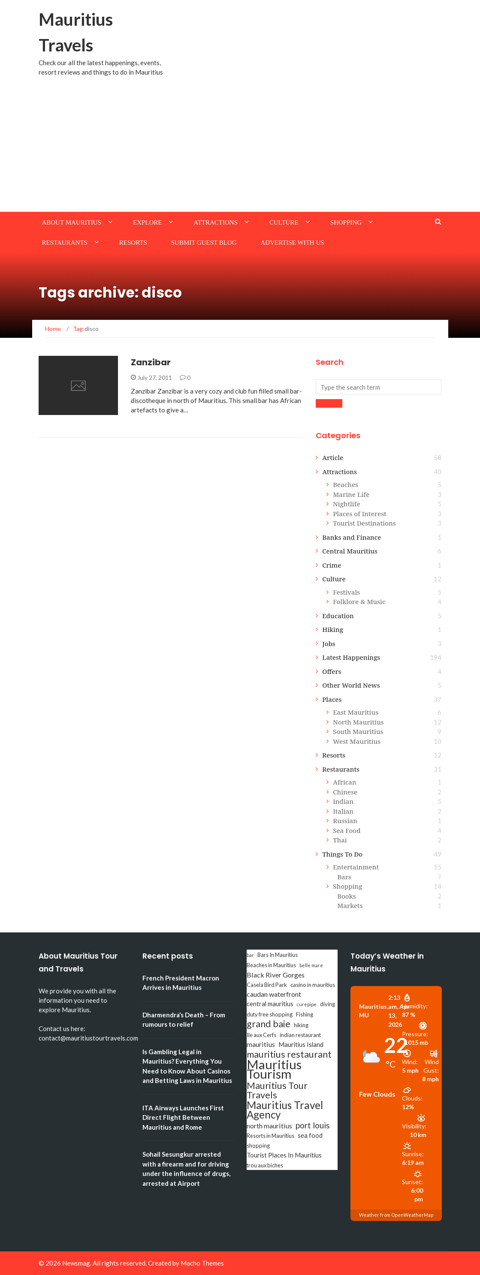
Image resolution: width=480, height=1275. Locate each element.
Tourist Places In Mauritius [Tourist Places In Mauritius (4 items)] (284, 1155)
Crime (331, 565)
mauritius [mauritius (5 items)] (261, 1044)
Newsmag (76, 1263)
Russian (345, 820)
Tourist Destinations (364, 523)
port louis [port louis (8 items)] (313, 1125)
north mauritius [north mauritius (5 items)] (269, 1126)
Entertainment (356, 867)
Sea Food (346, 830)
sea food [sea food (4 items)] (310, 1135)
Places (331, 699)
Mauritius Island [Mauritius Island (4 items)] (300, 1044)
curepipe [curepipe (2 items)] (307, 1004)
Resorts (133, 242)
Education (338, 615)
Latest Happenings (351, 657)
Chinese (345, 792)
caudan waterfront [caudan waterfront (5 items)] (274, 994)
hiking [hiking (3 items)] (301, 1025)
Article (332, 457)
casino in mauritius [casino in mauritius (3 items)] (312, 984)
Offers (331, 671)
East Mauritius (355, 712)
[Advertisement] (240, 147)
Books (346, 896)
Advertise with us (292, 242)
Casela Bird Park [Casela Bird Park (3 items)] (267, 984)
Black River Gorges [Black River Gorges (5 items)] (276, 975)
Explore (147, 222)
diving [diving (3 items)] (327, 1004)
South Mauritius (358, 731)
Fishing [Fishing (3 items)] (304, 1014)
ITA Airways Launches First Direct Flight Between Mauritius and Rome (183, 1117)
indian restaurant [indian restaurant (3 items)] (300, 1034)
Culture (284, 222)
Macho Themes (202, 1263)
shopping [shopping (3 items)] (258, 1145)
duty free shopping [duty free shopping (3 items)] (270, 1014)
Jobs (328, 643)
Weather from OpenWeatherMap (396, 1215)
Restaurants (65, 242)
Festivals (346, 592)
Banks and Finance (351, 537)
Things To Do (342, 854)
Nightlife (346, 503)
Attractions (215, 222)
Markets (349, 905)
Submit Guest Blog (204, 242)
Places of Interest (359, 513)
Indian (343, 801)
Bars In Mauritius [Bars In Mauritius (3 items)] (277, 954)
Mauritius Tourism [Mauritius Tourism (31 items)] (274, 1069)
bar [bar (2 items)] (250, 955)
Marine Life (351, 494)
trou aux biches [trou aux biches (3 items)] (265, 1165)
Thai (340, 840)
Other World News (351, 685)
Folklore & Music (359, 601)
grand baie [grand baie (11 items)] (268, 1023)
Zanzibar (151, 362)
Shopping (346, 222)
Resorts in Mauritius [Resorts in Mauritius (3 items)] (270, 1135)
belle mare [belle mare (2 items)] (311, 965)
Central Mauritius (349, 551)
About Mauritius (71, 222)
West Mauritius (356, 741)
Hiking (332, 629)
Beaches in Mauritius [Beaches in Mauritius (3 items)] (271, 965)
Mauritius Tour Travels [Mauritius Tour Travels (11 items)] (277, 1090)
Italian (343, 811)
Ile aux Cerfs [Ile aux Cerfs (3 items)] (261, 1034)
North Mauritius (358, 722)
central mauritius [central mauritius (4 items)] (270, 1003)
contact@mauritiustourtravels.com (88, 1038)
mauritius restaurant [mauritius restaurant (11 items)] (289, 1054)
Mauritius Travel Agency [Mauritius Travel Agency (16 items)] (285, 1110)
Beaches (345, 484)
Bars (344, 876)
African (344, 782)
